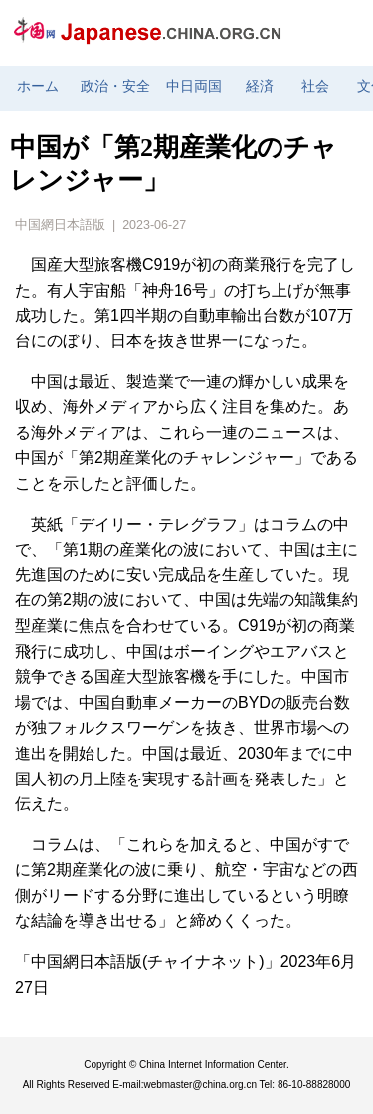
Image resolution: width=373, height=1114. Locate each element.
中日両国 (194, 86)
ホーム (38, 86)
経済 (260, 86)
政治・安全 (115, 86)
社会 (315, 86)
